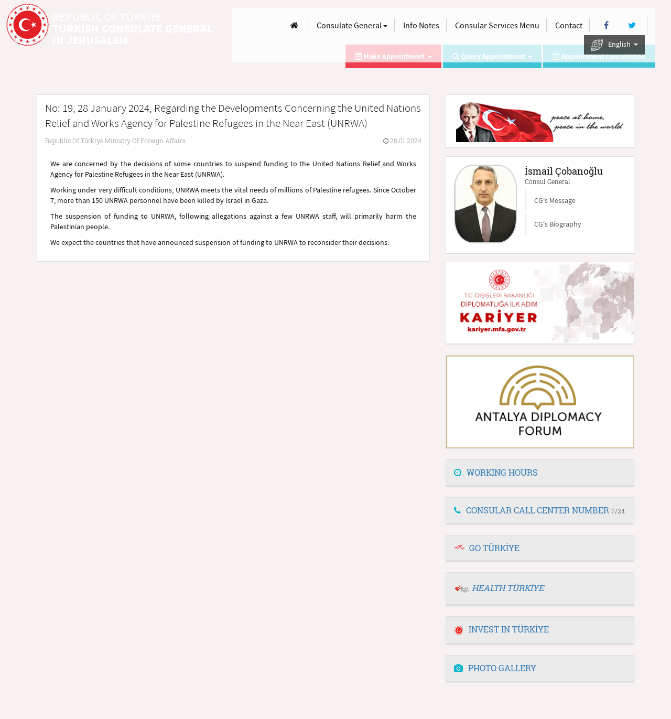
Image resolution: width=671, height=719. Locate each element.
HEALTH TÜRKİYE (508, 587)
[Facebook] (606, 25)
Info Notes (421, 25)
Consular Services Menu (497, 25)
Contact (568, 25)
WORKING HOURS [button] (496, 472)
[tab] (540, 473)
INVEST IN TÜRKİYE (501, 629)
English (614, 45)
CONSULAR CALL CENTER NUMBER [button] (539, 510)
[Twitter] (632, 25)
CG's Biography (557, 224)
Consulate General (352, 25)
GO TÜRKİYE (494, 547)
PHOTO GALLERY (495, 667)
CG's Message (555, 200)
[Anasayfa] (294, 25)
